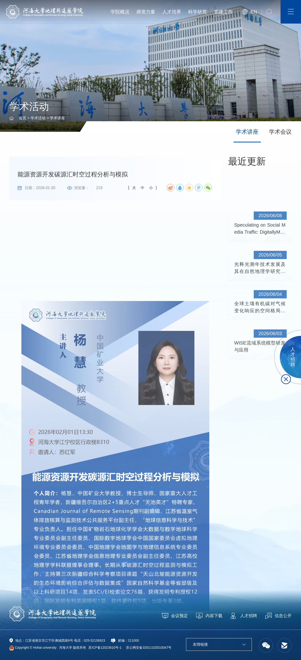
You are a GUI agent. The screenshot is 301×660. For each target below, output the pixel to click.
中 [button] (142, 189)
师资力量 (145, 11)
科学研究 (197, 11)
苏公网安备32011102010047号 (148, 647)
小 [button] (151, 189)
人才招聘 (248, 615)
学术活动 (38, 118)
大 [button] (134, 189)
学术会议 (280, 132)
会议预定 (179, 615)
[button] (269, 11)
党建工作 (223, 11)
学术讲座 (57, 118)
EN (253, 11)
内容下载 (214, 615)
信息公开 (283, 615)
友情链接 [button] (219, 644)
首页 (22, 118)
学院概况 (120, 11)
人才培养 (171, 11)
